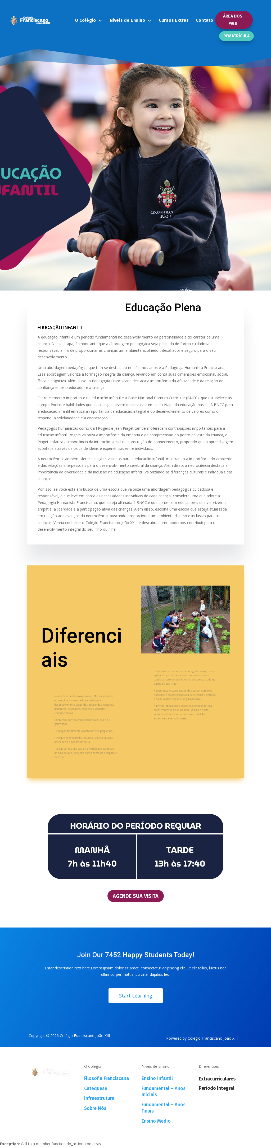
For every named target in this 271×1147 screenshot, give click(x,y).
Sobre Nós (95, 1108)
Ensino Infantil (157, 1078)
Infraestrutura (99, 1098)
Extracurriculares (217, 1079)
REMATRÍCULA (236, 35)
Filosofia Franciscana (106, 1078)
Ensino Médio (156, 1121)
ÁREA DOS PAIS (232, 20)
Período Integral (216, 1088)
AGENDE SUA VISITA (136, 896)
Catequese (95, 1088)
